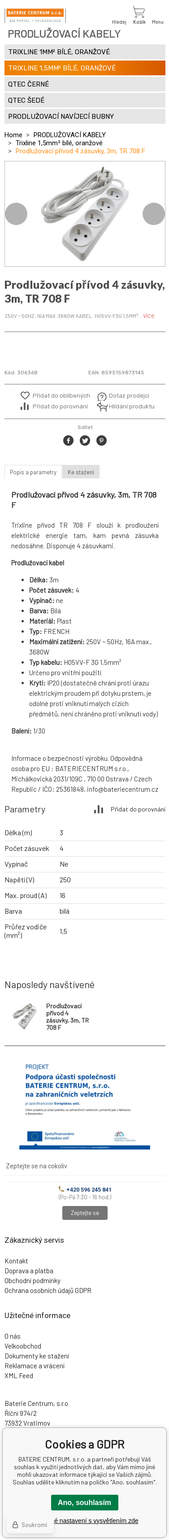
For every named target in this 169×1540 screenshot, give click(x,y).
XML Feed (18, 1375)
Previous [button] (16, 214)
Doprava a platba (28, 1271)
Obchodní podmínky (32, 1280)
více (149, 315)
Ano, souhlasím (84, 1502)
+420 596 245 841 (85, 1189)
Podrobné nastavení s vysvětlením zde (84, 1520)
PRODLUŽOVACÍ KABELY (70, 135)
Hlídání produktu (130, 406)
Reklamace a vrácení (34, 1366)
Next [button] (154, 214)
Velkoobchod (22, 1346)
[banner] (35, 15)
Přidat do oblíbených (61, 395)
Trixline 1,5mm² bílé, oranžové (59, 143)
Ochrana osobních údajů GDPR (47, 1290)
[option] (85, 213)
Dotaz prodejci (129, 395)
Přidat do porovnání (60, 406)
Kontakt (16, 1261)
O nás (12, 1336)
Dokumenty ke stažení (36, 1356)
